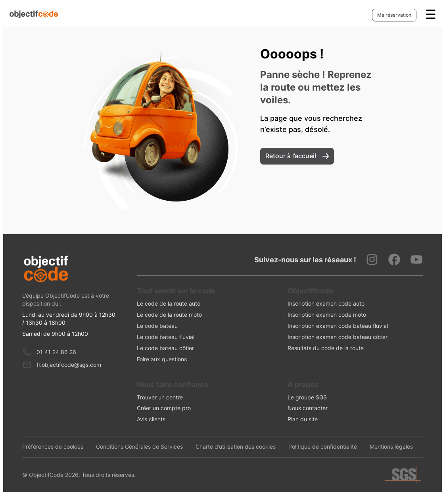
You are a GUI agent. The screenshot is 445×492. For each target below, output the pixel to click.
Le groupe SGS (307, 397)
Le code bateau (157, 325)
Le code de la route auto (168, 303)
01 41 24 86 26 (56, 352)
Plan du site (303, 419)
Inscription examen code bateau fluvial (338, 325)
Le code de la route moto (169, 314)
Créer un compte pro (164, 408)
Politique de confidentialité (322, 446)
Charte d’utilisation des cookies (236, 446)
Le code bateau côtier (165, 348)
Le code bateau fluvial (165, 336)
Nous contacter (308, 408)
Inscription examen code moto (327, 314)
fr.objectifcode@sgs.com (68, 364)
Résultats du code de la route (326, 348)
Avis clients (151, 419)
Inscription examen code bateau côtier (337, 336)
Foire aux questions (162, 359)
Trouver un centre (160, 397)
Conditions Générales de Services (139, 446)
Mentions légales (391, 446)
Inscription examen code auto (326, 303)
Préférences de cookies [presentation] (52, 446)
